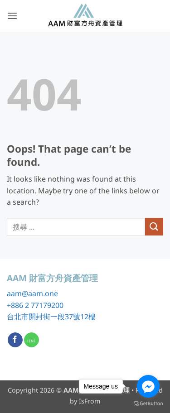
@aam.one (40, 293)
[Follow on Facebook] (15, 340)
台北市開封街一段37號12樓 (51, 317)
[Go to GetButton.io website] (148, 404)
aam (14, 293)
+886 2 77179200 (35, 305)
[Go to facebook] (148, 386)
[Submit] (154, 226)
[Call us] (31, 340)
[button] (12, 16)
